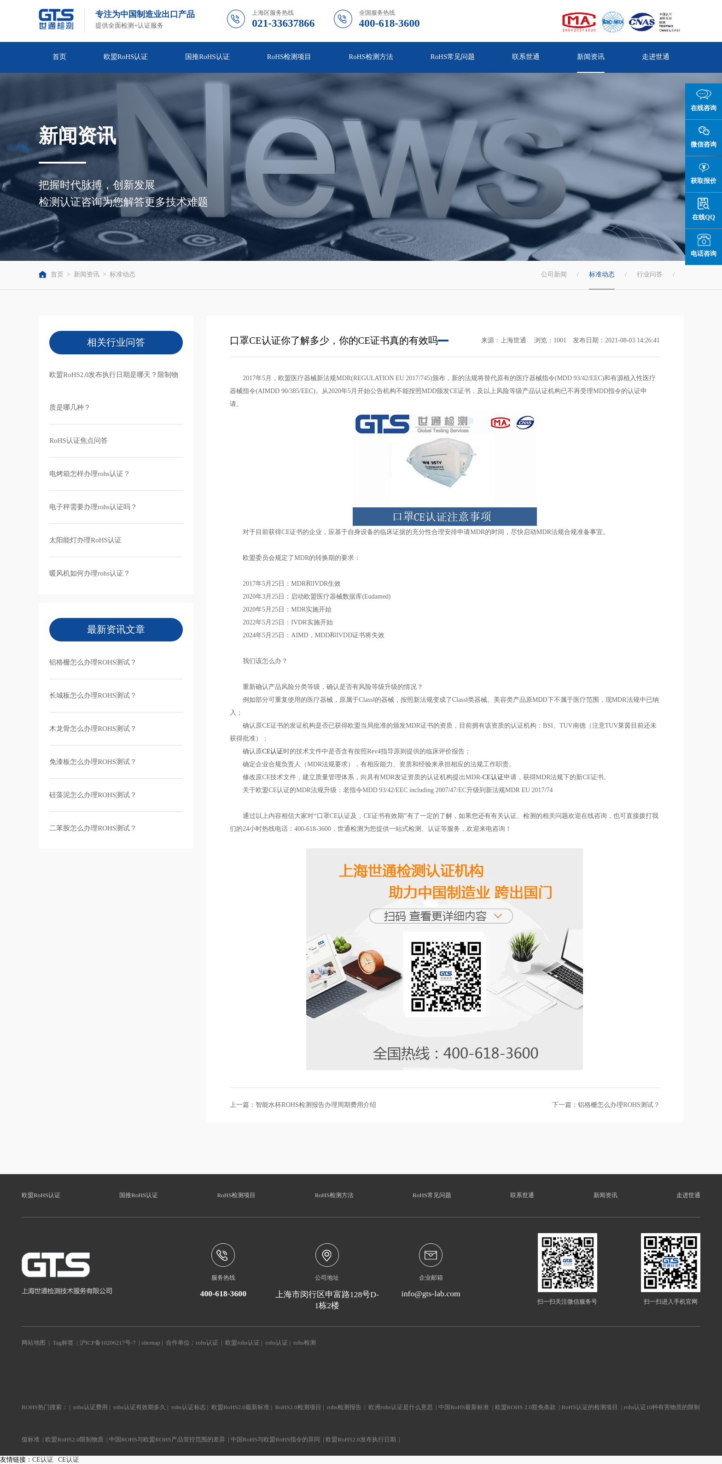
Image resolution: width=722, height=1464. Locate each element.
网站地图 (34, 1342)
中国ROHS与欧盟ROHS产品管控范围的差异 (167, 1439)
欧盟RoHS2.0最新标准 (240, 1407)
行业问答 (650, 274)
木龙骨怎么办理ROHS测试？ (93, 728)
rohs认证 (207, 1342)
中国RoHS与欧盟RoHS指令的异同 (275, 1439)
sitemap (150, 1342)
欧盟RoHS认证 (126, 56)
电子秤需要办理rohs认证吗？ (93, 507)
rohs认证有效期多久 (139, 1407)
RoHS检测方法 (371, 56)
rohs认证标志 (188, 1407)
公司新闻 (554, 274)
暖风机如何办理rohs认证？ (89, 573)
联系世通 (526, 56)
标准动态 (122, 274)
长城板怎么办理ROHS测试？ (93, 695)
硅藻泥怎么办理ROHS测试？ (93, 795)
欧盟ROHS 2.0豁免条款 (525, 1407)
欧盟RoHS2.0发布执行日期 (361, 1439)
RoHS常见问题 (453, 56)
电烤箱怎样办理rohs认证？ (89, 473)
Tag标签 (63, 1342)
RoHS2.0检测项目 (298, 1407)
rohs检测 (304, 1342)
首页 (59, 56)
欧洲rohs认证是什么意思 (400, 1407)
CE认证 (272, 751)
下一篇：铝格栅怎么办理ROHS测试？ (605, 1104)
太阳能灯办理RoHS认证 (85, 540)
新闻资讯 (591, 56)
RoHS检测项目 (289, 56)
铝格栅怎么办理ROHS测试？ (93, 662)
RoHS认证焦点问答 (78, 440)
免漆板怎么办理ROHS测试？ (93, 761)
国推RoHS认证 (207, 56)
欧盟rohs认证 (242, 1342)
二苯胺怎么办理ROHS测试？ (93, 828)
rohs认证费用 (90, 1407)
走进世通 (656, 56)
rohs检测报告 (344, 1407)
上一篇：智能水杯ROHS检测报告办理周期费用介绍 (303, 1104)
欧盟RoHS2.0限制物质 (74, 1439)
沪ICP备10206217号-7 (108, 1342)
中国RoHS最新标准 (463, 1407)
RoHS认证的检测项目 (589, 1407)
